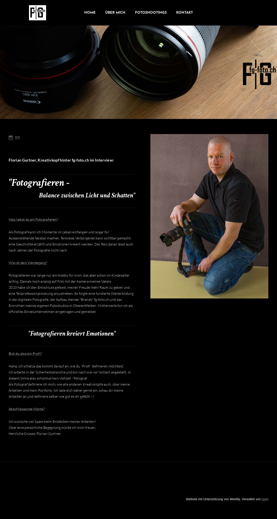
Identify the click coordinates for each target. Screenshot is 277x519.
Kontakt (184, 13)
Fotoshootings (151, 13)
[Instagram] (11, 137)
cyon (265, 499)
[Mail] (17, 137)
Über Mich (115, 13)
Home (90, 13)
